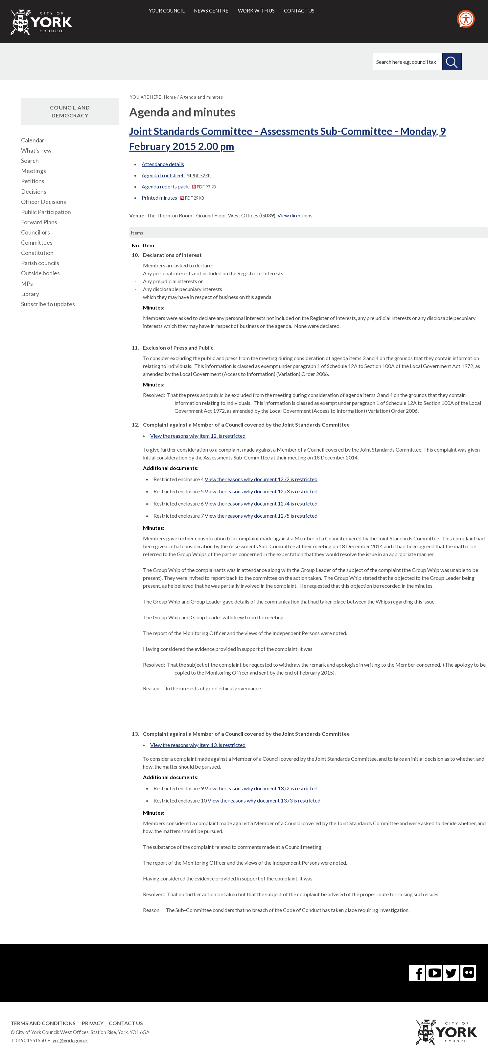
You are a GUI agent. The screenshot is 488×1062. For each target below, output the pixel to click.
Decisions (33, 191)
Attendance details (163, 164)
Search (30, 160)
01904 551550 (31, 1040)
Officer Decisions (43, 201)
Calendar (32, 140)
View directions (295, 215)
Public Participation (46, 212)
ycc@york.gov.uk (70, 1040)
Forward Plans (39, 222)
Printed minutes (173, 197)
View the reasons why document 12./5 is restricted (261, 515)
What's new (36, 150)
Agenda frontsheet (176, 175)
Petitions (32, 181)
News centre (211, 10)
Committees (37, 242)
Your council (167, 10)
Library (30, 293)
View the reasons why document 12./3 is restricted (261, 491)
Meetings (33, 170)
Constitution (37, 252)
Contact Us (126, 1023)
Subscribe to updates (48, 304)
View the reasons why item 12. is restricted (197, 435)
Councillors (35, 232)
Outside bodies (40, 273)
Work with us (256, 10)
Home (170, 97)
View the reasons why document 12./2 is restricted (261, 479)
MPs (27, 283)
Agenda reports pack (179, 186)
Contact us (299, 10)
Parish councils (40, 262)
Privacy (93, 1023)
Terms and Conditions (43, 1023)
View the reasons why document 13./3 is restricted (264, 800)
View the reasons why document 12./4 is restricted (261, 503)
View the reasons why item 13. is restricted (197, 745)
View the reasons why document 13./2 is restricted (261, 788)
